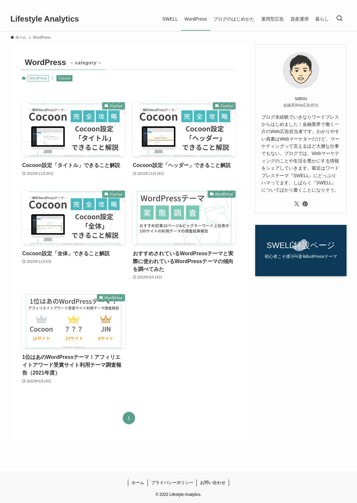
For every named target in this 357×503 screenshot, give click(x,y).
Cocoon (64, 78)
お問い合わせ (212, 482)
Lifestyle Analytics (44, 19)
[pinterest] (334, 3)
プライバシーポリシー (172, 482)
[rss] (342, 3)
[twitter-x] (325, 3)
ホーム (138, 482)
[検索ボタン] (339, 19)
